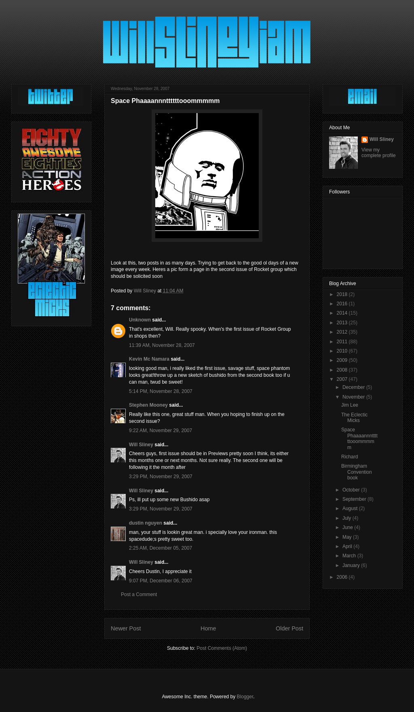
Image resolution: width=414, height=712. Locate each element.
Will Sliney (141, 444)
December (354, 387)
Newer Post (126, 628)
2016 (343, 304)
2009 (343, 360)
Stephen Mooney (148, 405)
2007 (343, 379)
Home (208, 628)
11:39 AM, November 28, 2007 (162, 345)
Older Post (289, 628)
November (354, 397)
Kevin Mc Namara (149, 359)
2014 (343, 313)
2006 (343, 577)
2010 (343, 351)
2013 (343, 323)
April (347, 546)
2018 (343, 294)
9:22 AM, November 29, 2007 (160, 430)
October (351, 490)
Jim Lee (349, 405)
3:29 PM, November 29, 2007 (160, 476)
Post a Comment (139, 594)
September (355, 499)
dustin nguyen (145, 523)
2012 (343, 332)
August (350, 508)
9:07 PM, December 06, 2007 (160, 581)
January (351, 565)
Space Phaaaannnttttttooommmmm (359, 438)
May (347, 537)
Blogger (245, 696)
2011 (343, 341)
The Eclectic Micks (354, 417)
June (348, 527)
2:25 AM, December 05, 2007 (160, 548)
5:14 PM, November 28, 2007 (160, 391)
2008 (343, 370)
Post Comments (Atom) (221, 648)
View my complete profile (378, 152)
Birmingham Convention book (356, 472)
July (347, 518)
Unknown (140, 320)
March (349, 556)
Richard (349, 457)
